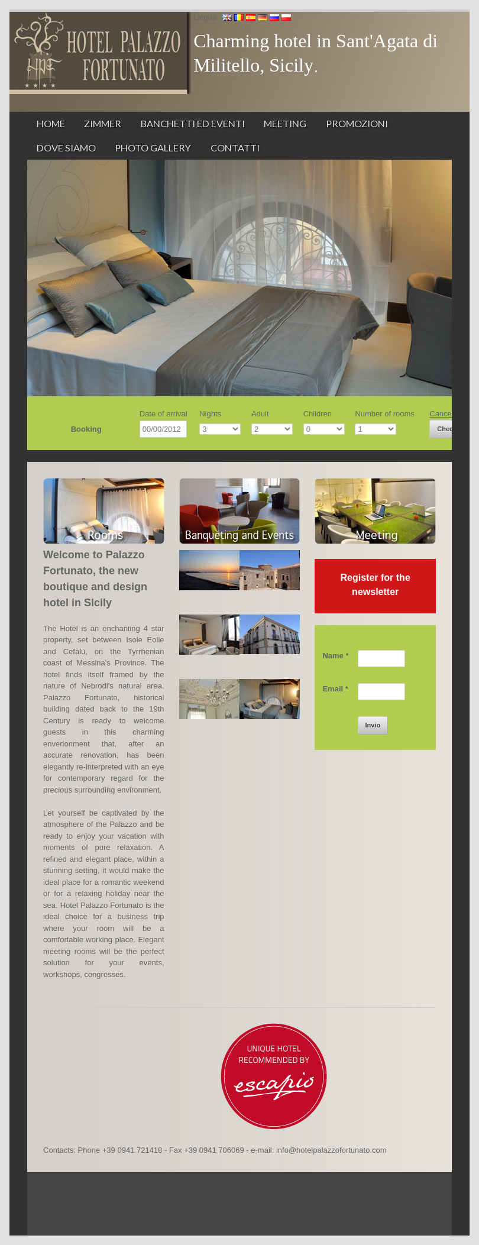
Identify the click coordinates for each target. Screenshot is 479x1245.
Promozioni (357, 123)
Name (335, 655)
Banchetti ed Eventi (193, 123)
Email (335, 688)
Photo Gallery (153, 147)
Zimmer (102, 123)
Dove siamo (66, 147)
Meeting (285, 123)
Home (51, 123)
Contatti (235, 147)
